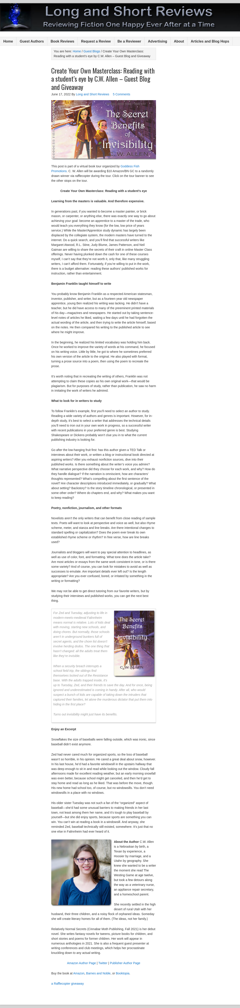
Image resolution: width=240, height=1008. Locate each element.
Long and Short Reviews (120, 17)
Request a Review (96, 41)
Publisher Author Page (125, 963)
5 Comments (121, 94)
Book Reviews (62, 41)
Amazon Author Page (81, 963)
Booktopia (122, 973)
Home (8, 41)
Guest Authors (32, 41)
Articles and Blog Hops (210, 41)
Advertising (157, 41)
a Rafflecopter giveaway (67, 983)
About (179, 41)
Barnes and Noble (98, 973)
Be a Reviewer (129, 41)
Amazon (78, 973)
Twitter (102, 963)
